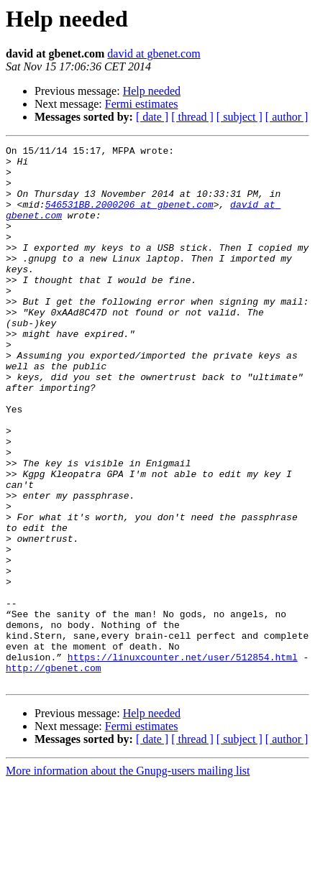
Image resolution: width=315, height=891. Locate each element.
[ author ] (287, 117)
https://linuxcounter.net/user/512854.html (183, 760)
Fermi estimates (141, 104)
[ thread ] (192, 117)
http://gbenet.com (53, 773)
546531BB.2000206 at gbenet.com (129, 217)
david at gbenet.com (153, 53)
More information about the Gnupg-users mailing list (128, 878)
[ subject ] (239, 117)
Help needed (152, 91)
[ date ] (152, 117)
